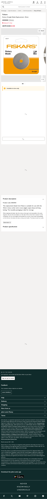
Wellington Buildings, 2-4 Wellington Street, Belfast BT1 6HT (14, 434)
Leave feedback (6, 392)
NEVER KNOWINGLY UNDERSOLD (23, 487)
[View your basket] (41, 2)
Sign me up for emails (8, 378)
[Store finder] (34, 2)
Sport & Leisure (12, 10)
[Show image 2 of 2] (44, 55)
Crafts (19, 10)
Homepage (3, 10)
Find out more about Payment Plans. (9, 439)
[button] (45, 2)
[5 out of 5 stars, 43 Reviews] (8, 20)
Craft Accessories (27, 10)
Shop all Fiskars (37, 10)
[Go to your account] (37, 2)
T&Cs (17, 448)
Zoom (41, 31)
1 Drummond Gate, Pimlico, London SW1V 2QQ (33, 428)
